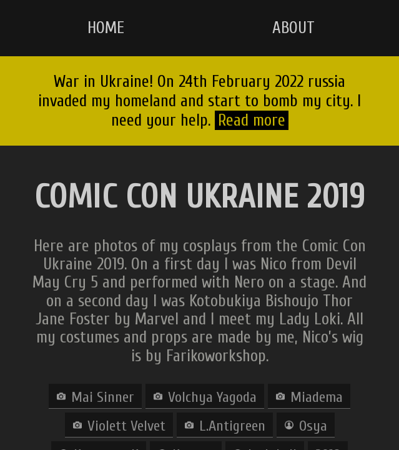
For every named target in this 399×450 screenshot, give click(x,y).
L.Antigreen (232, 426)
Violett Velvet (126, 426)
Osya (313, 426)
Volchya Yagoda (212, 397)
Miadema (316, 397)
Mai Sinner (102, 397)
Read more (251, 120)
